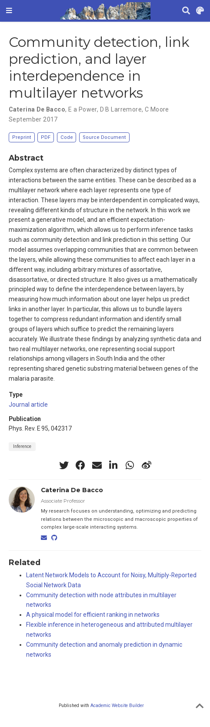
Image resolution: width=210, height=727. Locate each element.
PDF (45, 137)
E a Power (82, 109)
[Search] (186, 11)
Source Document (104, 137)
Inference (22, 446)
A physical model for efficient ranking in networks (93, 614)
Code (66, 137)
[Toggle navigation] (9, 11)
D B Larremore (121, 109)
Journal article (28, 404)
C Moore (157, 109)
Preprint (21, 137)
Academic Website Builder (117, 705)
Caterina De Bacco (37, 109)
